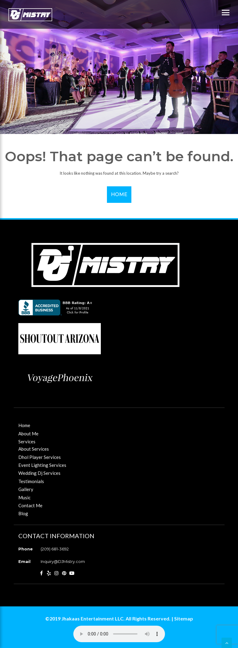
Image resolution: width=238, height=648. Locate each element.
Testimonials (31, 481)
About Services (33, 449)
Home (119, 194)
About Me (28, 433)
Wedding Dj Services (39, 473)
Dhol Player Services (39, 457)
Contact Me (30, 505)
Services (26, 441)
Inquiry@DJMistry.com (63, 561)
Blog (23, 513)
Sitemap (183, 618)
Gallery (25, 489)
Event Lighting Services (42, 465)
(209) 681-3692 (55, 548)
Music (24, 497)
